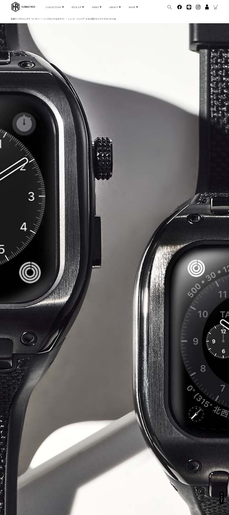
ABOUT (113, 7)
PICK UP (76, 7)
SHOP (132, 7)
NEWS (95, 7)
